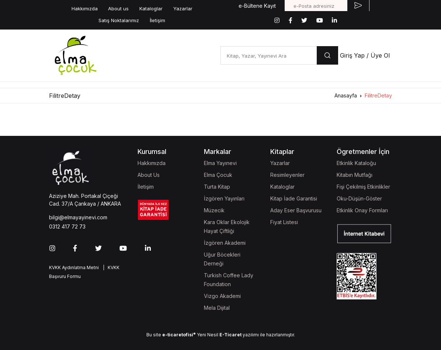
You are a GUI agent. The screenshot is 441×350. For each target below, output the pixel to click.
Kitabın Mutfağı (354, 175)
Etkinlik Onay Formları (362, 210)
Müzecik (214, 210)
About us (118, 8)
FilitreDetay (378, 95)
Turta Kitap (217, 186)
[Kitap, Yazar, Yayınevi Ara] (268, 55)
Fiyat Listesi (284, 222)
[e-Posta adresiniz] (316, 5)
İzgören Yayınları (224, 198)
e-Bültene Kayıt (257, 6)
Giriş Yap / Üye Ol (365, 55)
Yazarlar (182, 8)
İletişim (157, 20)
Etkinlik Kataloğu (356, 163)
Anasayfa (345, 95)
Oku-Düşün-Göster (359, 198)
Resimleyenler (287, 175)
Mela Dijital (217, 308)
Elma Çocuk (218, 175)
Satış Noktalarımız (118, 20)
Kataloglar (151, 8)
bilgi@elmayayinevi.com (78, 217)
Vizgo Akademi (222, 296)
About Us (149, 175)
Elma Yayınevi (220, 163)
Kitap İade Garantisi (293, 198)
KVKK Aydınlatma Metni (74, 267)
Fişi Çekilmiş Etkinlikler (363, 186)
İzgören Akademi (225, 243)
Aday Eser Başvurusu (296, 210)
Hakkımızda (85, 8)
